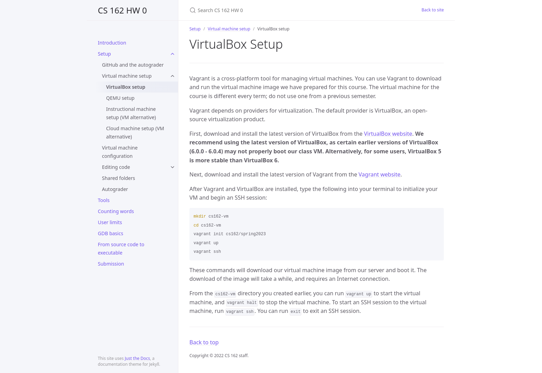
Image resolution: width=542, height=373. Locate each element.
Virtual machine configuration (120, 151)
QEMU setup (120, 98)
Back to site (433, 10)
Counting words (116, 211)
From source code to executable (121, 248)
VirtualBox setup (125, 87)
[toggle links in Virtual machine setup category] (172, 76)
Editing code (116, 167)
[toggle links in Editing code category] (172, 167)
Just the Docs (137, 358)
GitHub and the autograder (132, 64)
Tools (104, 200)
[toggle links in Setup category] (172, 53)
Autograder (115, 189)
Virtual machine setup (127, 76)
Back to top (204, 342)
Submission (111, 263)
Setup (104, 53)
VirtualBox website (388, 133)
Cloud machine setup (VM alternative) (135, 132)
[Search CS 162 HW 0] (271, 10)
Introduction (112, 42)
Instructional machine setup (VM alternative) (131, 113)
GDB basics (110, 233)
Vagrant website (379, 174)
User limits (110, 222)
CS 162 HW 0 (122, 10)
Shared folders (118, 178)
